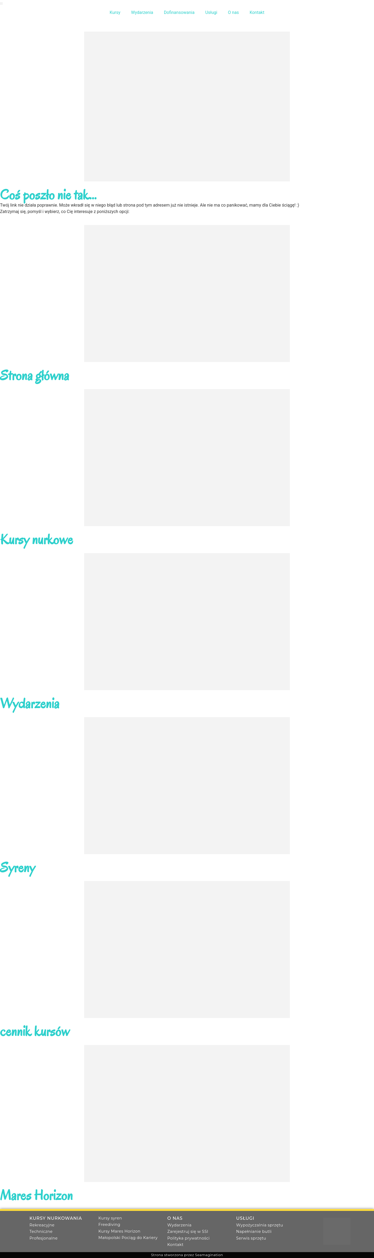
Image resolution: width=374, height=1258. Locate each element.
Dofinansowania (179, 12)
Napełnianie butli (254, 1231)
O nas (233, 12)
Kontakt (257, 12)
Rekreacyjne (42, 1225)
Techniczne (41, 1231)
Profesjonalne (43, 1238)
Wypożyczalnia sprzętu (259, 1225)
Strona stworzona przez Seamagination (187, 1255)
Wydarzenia (142, 12)
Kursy (115, 12)
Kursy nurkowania (55, 1218)
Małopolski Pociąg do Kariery (128, 1237)
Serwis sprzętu (251, 1238)
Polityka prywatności (188, 1238)
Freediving (109, 1224)
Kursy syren (110, 1218)
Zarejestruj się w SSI (187, 1231)
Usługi (211, 12)
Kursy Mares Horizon (119, 1231)
